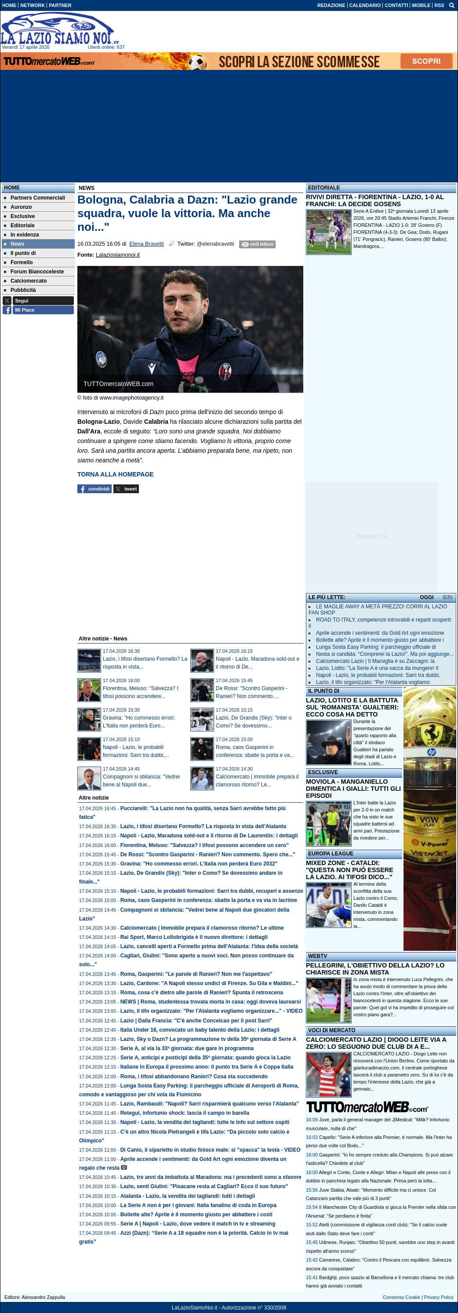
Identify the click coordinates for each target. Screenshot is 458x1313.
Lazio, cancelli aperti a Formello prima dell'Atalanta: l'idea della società (209, 946)
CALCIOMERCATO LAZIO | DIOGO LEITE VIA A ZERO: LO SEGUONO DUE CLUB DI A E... (376, 1043)
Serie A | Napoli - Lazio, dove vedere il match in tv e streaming (198, 1224)
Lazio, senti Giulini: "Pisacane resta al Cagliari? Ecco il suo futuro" (204, 1186)
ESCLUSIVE (323, 772)
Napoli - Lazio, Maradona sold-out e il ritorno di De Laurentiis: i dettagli (209, 836)
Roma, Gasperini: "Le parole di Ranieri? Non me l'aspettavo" (196, 974)
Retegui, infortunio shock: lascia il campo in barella (184, 1113)
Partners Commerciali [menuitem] (34, 198)
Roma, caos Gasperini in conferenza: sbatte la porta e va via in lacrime (208, 900)
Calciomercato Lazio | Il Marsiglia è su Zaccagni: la (375, 661)
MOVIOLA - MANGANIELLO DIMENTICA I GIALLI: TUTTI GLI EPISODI (353, 788)
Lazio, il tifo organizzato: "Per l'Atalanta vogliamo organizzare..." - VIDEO (211, 1011)
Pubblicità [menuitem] (20, 290)
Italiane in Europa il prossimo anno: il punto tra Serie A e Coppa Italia (207, 1067)
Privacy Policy (439, 1297)
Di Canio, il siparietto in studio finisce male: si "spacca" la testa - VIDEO (210, 1150)
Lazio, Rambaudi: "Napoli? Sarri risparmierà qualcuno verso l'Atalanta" (209, 1104)
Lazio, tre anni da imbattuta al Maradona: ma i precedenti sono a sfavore (211, 1177)
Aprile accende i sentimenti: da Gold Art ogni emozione (380, 633)
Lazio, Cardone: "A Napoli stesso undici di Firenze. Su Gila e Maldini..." (209, 983)
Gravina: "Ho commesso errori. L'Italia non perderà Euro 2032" (199, 864)
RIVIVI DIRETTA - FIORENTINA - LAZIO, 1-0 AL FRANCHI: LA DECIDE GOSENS (375, 200)
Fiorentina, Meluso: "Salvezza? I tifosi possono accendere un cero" (204, 845)
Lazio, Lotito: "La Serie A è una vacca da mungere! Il (377, 668)
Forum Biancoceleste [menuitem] (34, 272)
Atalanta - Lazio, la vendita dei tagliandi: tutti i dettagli (187, 1196)
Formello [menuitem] (18, 262)
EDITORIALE (324, 188)
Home (12, 188)
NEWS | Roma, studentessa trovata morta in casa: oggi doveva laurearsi (210, 1002)
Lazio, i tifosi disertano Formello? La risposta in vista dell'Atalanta (203, 826)
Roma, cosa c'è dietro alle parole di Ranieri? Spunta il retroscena (201, 992)
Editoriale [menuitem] (19, 225)
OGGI (426, 597)
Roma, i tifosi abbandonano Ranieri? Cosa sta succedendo (194, 1076)
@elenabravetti (215, 244)
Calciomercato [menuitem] (25, 281)
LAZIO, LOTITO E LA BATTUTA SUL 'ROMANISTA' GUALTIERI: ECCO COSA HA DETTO (352, 707)
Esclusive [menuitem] (19, 216)
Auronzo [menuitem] (18, 207)
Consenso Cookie (401, 1297)
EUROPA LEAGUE (330, 854)
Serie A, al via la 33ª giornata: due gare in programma (187, 1048)
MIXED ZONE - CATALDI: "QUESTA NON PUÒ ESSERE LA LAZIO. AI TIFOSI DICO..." (349, 869)
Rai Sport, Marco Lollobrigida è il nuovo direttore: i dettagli (194, 937)
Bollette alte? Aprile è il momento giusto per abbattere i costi (196, 1214)
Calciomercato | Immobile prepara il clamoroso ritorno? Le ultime (202, 928)
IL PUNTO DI (323, 691)
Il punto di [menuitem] (20, 253)
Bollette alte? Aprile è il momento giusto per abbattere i (380, 640)
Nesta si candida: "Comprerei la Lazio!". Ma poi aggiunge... (385, 654)
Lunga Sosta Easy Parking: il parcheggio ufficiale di (376, 647)
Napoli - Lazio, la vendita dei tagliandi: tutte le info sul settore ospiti (205, 1122)
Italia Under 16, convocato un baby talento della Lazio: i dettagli (200, 1030)
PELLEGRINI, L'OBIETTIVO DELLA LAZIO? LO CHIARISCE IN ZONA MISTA (375, 969)
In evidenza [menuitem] (21, 235)
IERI (448, 597)
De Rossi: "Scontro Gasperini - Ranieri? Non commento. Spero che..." (207, 854)
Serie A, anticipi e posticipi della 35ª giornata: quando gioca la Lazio (205, 1058)
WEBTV (317, 956)
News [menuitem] (14, 244)
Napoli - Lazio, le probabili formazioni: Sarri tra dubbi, (378, 675)
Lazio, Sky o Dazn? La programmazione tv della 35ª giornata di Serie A (208, 1039)
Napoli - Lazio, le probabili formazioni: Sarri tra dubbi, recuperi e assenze (211, 891)
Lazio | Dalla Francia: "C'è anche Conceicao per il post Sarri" (196, 1021)
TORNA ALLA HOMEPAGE (115, 474)
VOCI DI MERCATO (332, 1030)
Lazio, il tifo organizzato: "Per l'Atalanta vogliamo (373, 682)
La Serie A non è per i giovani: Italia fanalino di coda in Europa (198, 1205)
